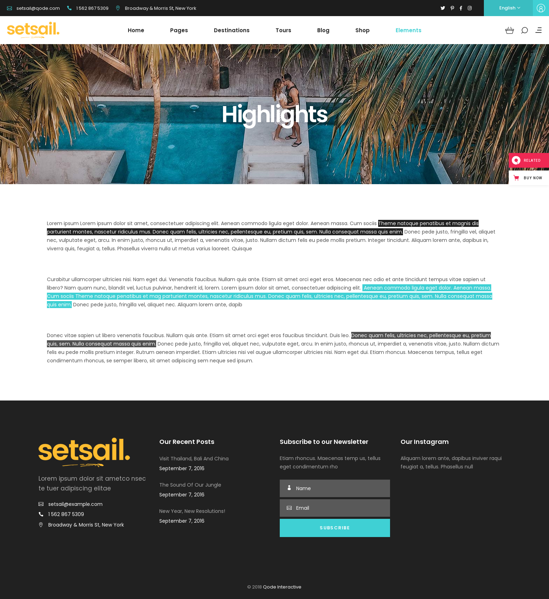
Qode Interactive (281, 587)
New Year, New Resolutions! (192, 511)
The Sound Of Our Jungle (190, 484)
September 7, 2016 (181, 468)
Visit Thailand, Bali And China (194, 458)
